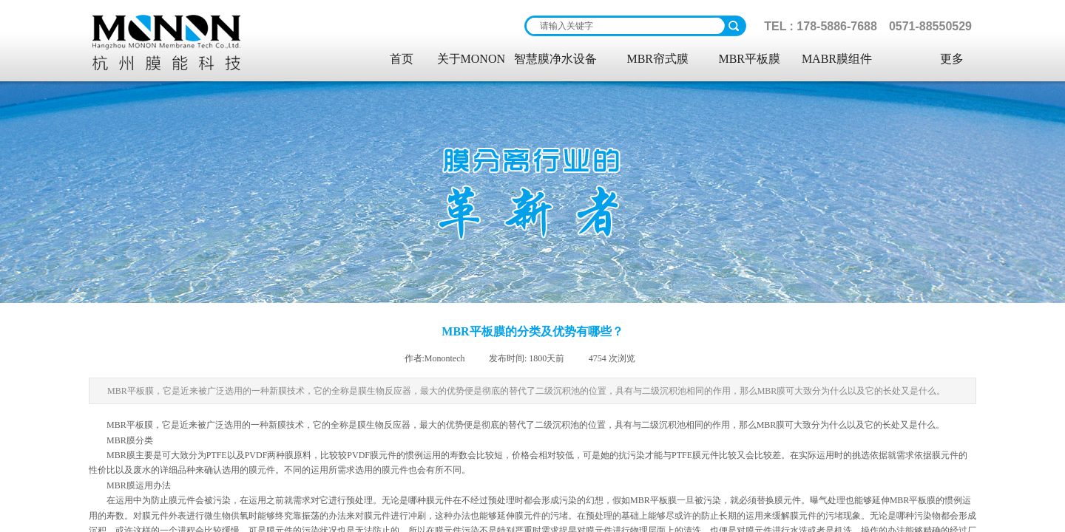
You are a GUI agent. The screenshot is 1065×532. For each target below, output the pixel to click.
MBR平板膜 (749, 58)
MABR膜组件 (837, 58)
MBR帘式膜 (657, 58)
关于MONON (471, 58)
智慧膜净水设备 (555, 58)
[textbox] (625, 26)
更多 (952, 58)
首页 (401, 58)
